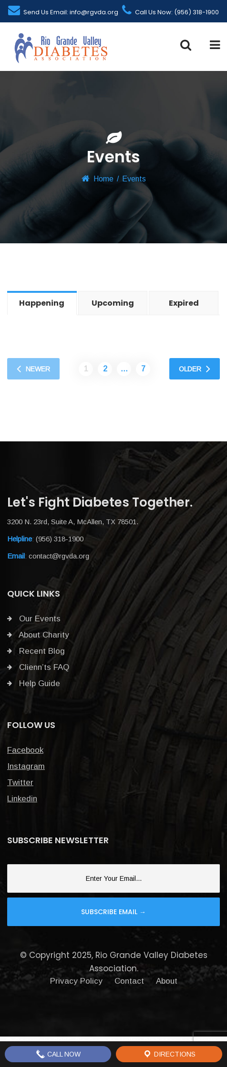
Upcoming (113, 303)
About (166, 981)
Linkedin (22, 798)
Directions (169, 1054)
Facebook (25, 750)
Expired (184, 303)
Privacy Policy (76, 981)
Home (103, 179)
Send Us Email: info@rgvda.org (63, 12)
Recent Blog (36, 651)
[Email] (113, 878)
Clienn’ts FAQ (38, 667)
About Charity (38, 634)
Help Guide (33, 683)
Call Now (58, 1054)
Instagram (26, 766)
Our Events (34, 618)
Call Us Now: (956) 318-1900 (170, 12)
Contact (129, 981)
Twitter (20, 782)
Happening (41, 303)
